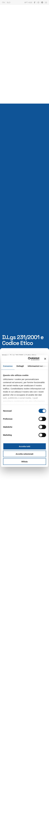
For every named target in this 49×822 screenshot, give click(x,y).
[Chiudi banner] (45, 359)
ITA (3, 2)
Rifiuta (24, 461)
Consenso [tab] (8, 366)
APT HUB (28, 2)
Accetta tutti (24, 446)
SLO (8, 2)
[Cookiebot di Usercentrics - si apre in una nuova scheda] (29, 359)
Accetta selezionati (24, 454)
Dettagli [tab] (20, 366)
